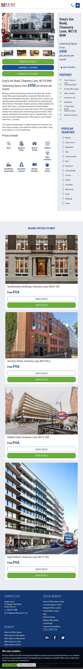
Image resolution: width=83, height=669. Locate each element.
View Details (41, 305)
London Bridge (70, 171)
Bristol (67, 203)
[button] (6, 30)
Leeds (67, 194)
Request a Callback (28, 73)
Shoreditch (69, 166)
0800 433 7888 (12, 610)
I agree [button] (5, 665)
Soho (67, 152)
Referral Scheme (49, 617)
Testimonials (47, 623)
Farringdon (69, 185)
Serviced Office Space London (53, 602)
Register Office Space (50, 620)
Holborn (68, 180)
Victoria (68, 175)
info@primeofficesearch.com (17, 613)
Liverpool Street (70, 157)
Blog (44, 614)
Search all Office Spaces (13, 632)
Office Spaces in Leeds (12, 642)
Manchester (69, 189)
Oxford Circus (70, 142)
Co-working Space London (52, 605)
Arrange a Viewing (28, 67)
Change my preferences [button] (26, 665)
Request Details (28, 61)
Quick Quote (41, 299)
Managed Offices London (52, 608)
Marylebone (69, 147)
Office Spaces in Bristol (12, 645)
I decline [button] (13, 665)
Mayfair (68, 138)
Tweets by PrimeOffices (51, 627)
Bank (67, 161)
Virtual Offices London (51, 611)
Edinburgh (68, 199)
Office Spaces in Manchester (14, 638)
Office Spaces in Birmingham (14, 635)
